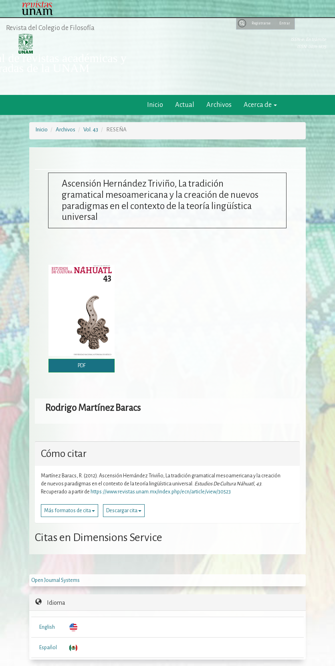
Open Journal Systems (55, 580)
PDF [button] (82, 365)
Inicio (155, 105)
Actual (184, 105)
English (47, 627)
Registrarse (261, 23)
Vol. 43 (90, 130)
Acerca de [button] (260, 105)
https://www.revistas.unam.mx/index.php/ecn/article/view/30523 (161, 492)
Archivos (219, 105)
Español (48, 647)
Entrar (284, 23)
